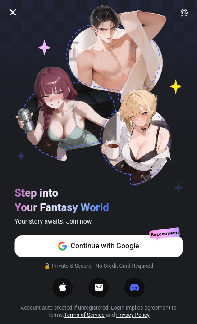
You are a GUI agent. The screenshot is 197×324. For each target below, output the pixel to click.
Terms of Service (84, 315)
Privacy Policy (133, 315)
